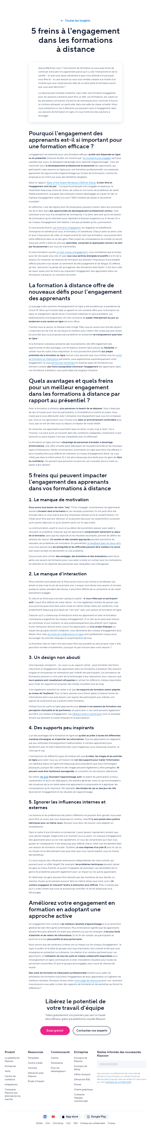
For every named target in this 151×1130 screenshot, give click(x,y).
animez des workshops (63, 362)
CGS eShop (58, 1123)
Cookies (111, 1123)
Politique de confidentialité (93, 1123)
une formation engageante (67, 227)
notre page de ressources (87, 980)
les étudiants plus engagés (97, 158)
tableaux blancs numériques (87, 714)
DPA (76, 1123)
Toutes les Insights (75, 20)
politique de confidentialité (118, 1082)
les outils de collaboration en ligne (65, 634)
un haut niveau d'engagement (72, 252)
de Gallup (71, 182)
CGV (47, 1123)
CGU (68, 1123)
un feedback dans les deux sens (104, 543)
